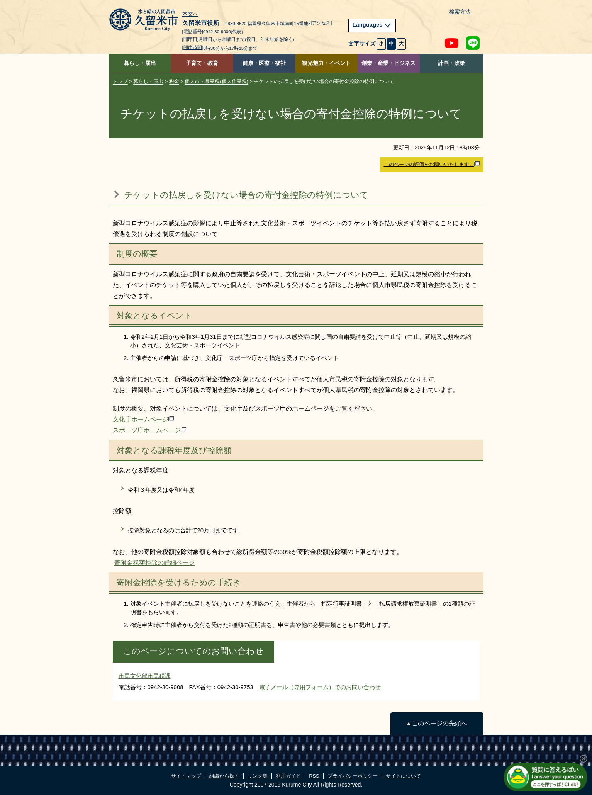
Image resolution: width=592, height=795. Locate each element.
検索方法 (460, 12)
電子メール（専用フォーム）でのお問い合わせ (320, 687)
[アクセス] (321, 22)
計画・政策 (451, 63)
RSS (314, 776)
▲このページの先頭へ (436, 723)
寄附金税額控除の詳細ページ (154, 562)
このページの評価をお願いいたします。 (432, 164)
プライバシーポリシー (352, 776)
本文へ (190, 14)
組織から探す (224, 776)
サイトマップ (186, 776)
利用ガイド (288, 776)
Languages (372, 25)
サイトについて (403, 776)
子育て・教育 (202, 63)
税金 (174, 81)
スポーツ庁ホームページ (149, 430)
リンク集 (258, 776)
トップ (120, 81)
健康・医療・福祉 (264, 63)
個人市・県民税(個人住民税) (216, 81)
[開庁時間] (193, 47)
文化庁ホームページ (143, 419)
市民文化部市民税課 (145, 676)
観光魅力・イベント (326, 63)
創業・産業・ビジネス (388, 63)
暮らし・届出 (140, 63)
